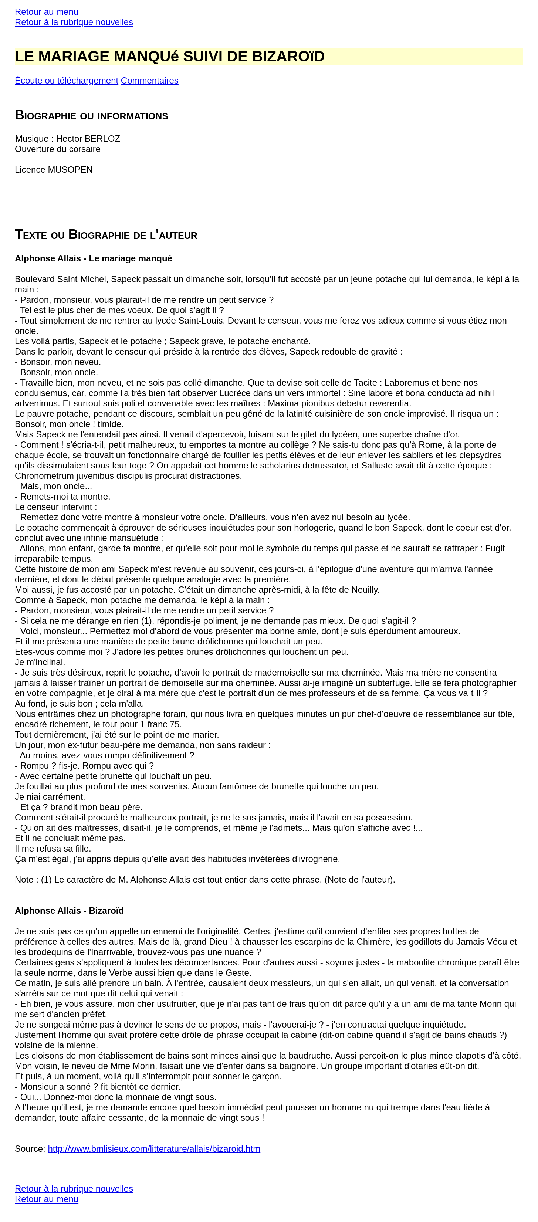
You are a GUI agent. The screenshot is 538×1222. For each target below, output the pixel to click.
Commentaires (150, 80)
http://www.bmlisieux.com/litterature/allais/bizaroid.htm (154, 1149)
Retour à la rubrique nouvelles (74, 22)
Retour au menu (46, 12)
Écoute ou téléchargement (66, 80)
